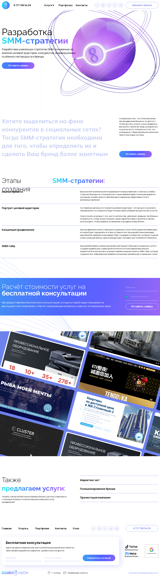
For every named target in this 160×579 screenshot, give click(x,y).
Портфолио (66, 5)
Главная (6, 528)
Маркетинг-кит (90, 480)
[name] (142, 287)
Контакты (81, 5)
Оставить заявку (142, 306)
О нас (76, 528)
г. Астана (56, 572)
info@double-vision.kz (78, 572)
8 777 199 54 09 (22, 5)
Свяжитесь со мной (99, 557)
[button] (142, 5)
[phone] (62, 558)
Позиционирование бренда (97, 489)
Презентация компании (95, 497)
